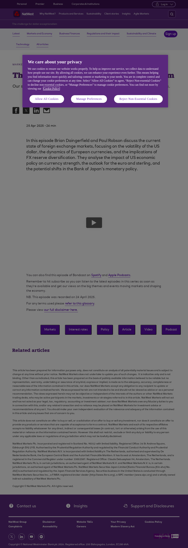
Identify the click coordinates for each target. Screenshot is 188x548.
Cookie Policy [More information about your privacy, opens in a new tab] (51, 88)
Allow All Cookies (47, 98)
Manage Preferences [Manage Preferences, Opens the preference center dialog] (89, 98)
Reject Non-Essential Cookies (138, 98)
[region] (95, 81)
